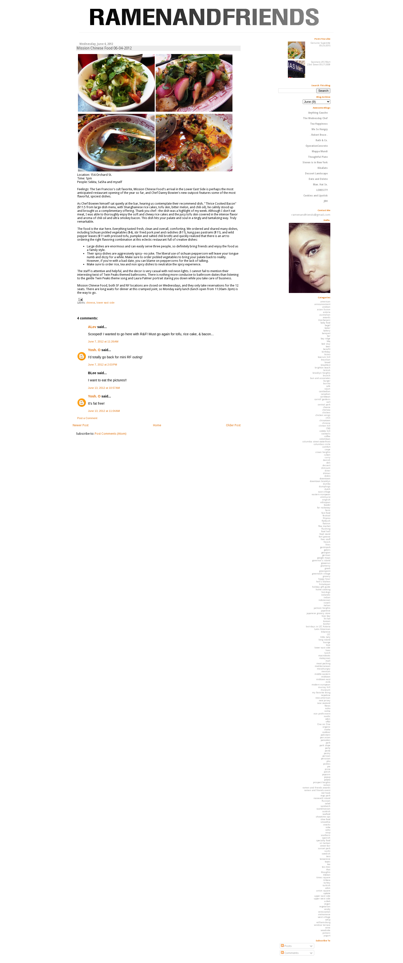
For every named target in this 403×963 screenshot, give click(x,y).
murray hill (324, 687)
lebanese (325, 631)
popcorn (326, 774)
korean (326, 621)
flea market (324, 526)
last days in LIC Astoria (318, 626)
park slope (325, 745)
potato (327, 779)
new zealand (323, 703)
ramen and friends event (317, 790)
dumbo (326, 483)
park (328, 742)
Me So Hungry (320, 129)
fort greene (324, 536)
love (328, 645)
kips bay (326, 616)
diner (327, 470)
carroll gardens (322, 399)
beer (328, 346)
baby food (325, 322)
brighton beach (322, 367)
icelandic (325, 594)
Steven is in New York (315, 162)
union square (323, 890)
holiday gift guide (321, 586)
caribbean (325, 396)
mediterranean (322, 666)
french (327, 542)
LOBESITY (322, 190)
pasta (327, 750)
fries (328, 544)
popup (327, 777)
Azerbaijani (324, 320)
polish (327, 771)
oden (327, 719)
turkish (326, 885)
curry (327, 457)
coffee (327, 436)
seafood (326, 814)
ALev (92, 327)
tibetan (326, 874)
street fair (325, 845)
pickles (326, 763)
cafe (328, 386)
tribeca (326, 880)
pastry (327, 753)
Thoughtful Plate (318, 157)
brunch (326, 375)
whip (327, 919)
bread (327, 362)
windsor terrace (322, 925)
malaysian (324, 658)
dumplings (324, 486)
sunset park (324, 848)
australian (325, 314)
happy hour (324, 579)
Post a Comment (87, 418)
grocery (326, 576)
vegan (327, 903)
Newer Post (81, 425)
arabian (326, 306)
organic (326, 726)
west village (324, 917)
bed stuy (325, 343)
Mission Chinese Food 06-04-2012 (104, 48)
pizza (327, 769)
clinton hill (324, 425)
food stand (325, 534)
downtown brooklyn (320, 481)
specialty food (323, 840)
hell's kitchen (323, 581)
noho (327, 708)
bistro (327, 354)
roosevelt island (322, 798)
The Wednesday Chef (315, 118)
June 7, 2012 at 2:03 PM (102, 364)
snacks (326, 824)
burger (326, 380)
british (326, 370)
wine (327, 927)
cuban (327, 454)
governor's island (321, 560)
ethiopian (325, 502)
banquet (326, 333)
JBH (326, 201)
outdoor (326, 732)
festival (326, 515)
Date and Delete (318, 179)
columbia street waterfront (316, 441)
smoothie (325, 822)
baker (327, 328)
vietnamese (324, 914)
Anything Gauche (318, 112)
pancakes (325, 740)
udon (327, 888)
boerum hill (324, 357)
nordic (327, 716)
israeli (327, 602)
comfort (326, 446)
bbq (328, 341)
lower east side (105, 302)
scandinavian (323, 808)
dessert (326, 465)
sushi (327, 851)
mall (328, 660)
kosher (326, 623)
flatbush (326, 520)
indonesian (324, 600)
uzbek (327, 901)
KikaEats (323, 168)
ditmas (326, 473)
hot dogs (325, 592)
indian (327, 597)
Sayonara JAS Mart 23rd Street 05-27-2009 (318, 63)
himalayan (324, 584)
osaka (327, 729)
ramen (326, 785)
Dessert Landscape (316, 173)
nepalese (325, 695)
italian (327, 605)
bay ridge (325, 338)
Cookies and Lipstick (315, 195)
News (327, 705)
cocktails (325, 433)
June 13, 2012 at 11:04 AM (104, 410)
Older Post (233, 425)
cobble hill (325, 431)
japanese (325, 610)
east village (324, 491)
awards (326, 317)
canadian (325, 394)
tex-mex (326, 866)
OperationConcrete (317, 146)
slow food (325, 819)
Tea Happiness (319, 123)
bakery (326, 330)
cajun (327, 388)
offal (328, 721)
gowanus (325, 563)
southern (325, 835)
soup (327, 832)
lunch (327, 653)
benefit (326, 349)
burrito (326, 383)
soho (327, 830)
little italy (325, 637)
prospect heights (321, 782)
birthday (326, 351)
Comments (290, 953)
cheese (326, 407)
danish (326, 460)
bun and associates (320, 378)
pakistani (325, 734)
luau (328, 650)
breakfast (325, 365)
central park (324, 404)
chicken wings (322, 415)
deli (328, 462)
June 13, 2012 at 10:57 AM (104, 387)
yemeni (326, 933)
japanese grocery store (318, 613)
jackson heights (322, 608)
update (326, 893)
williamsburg (323, 922)
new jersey (324, 700)
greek (327, 568)
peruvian (325, 758)
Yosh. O (94, 350)
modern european (321, 684)
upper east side (322, 896)
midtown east (323, 679)
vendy (327, 909)
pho (328, 761)
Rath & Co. (322, 140)
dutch (327, 489)
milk (328, 682)
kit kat (327, 618)
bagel (327, 325)
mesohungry (323, 668)
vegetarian (324, 906)
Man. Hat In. (320, 184)
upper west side (322, 898)
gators (327, 550)
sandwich (325, 806)
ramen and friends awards (316, 787)
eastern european (321, 494)
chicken (326, 412)
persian (326, 756)
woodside (325, 930)
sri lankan (325, 843)
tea (328, 864)
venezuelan (324, 911)
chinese (90, 302)
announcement (322, 304)
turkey (327, 882)
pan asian (325, 737)
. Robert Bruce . (319, 135)
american (325, 301)
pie (328, 766)
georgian (325, 552)
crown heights (322, 452)
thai (328, 869)
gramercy (325, 565)
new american (322, 697)
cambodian (324, 391)
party (327, 748)
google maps (323, 557)
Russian (326, 800)
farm (327, 510)
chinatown (325, 420)
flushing (325, 528)
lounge (326, 642)
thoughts (325, 872)
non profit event (322, 713)
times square (323, 877)
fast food (325, 513)
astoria (326, 312)
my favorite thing (321, 692)
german (326, 555)
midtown (325, 676)
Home (157, 425)
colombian (325, 439)
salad (327, 803)
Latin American (322, 629)
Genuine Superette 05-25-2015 (320, 44)
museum (325, 690)
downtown (325, 478)
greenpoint (324, 571)
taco (328, 856)
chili (328, 417)
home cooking (323, 589)
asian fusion (323, 309)
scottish (326, 811)
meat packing (323, 663)
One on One (323, 724)
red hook (325, 793)
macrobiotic (324, 655)
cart (328, 402)
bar (328, 336)
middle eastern (322, 674)
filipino (326, 518)
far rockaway (323, 507)
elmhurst (325, 497)
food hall (325, 531)
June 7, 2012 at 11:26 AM (103, 341)
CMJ (328, 428)
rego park (325, 795)
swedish (326, 853)
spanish (326, 837)
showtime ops (323, 816)
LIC (328, 634)
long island (324, 639)
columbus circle (322, 444)
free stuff (325, 539)
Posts (286, 946)
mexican (325, 671)
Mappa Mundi (320, 151)
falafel (327, 505)
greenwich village (321, 573)
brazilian (325, 359)
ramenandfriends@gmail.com (310, 214)
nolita (327, 711)
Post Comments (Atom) (110, 433)
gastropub (325, 547)
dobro (327, 476)
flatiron (326, 523)
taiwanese (325, 859)
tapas (327, 861)
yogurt (327, 935)
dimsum (325, 468)
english (326, 499)
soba (328, 827)
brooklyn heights (321, 373)
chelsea (326, 409)
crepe (327, 449)
